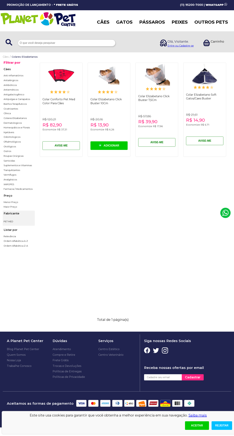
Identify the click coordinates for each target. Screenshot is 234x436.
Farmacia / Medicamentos (18, 189)
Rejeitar (222, 425)
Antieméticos (11, 89)
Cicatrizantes (11, 108)
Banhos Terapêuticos (15, 104)
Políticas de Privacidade (69, 377)
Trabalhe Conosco (19, 366)
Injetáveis (9, 132)
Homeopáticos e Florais (17, 127)
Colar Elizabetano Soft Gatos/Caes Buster (201, 96)
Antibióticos (10, 85)
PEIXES (180, 22)
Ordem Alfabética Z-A (16, 246)
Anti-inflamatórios (13, 75)
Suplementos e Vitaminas (18, 165)
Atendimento (62, 349)
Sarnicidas (9, 160)
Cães (6, 56)
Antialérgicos (11, 80)
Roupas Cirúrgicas (13, 156)
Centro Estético (109, 349)
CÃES (103, 22)
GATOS (124, 22)
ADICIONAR (109, 145)
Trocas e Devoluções (67, 366)
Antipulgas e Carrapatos (17, 99)
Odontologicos (12, 137)
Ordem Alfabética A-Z (16, 241)
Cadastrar (192, 377)
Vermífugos (10, 175)
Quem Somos (16, 354)
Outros (7, 151)
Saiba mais (197, 415)
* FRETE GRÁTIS (66, 5)
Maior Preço (10, 207)
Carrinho (217, 41)
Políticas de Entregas (67, 371)
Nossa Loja (14, 360)
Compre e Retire (64, 354)
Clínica (7, 113)
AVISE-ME (61, 145)
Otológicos (10, 146)
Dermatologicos (13, 123)
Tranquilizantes (12, 170)
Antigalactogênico (14, 94)
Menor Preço (11, 202)
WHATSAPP (216, 5)
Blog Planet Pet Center (23, 349)
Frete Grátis (61, 360)
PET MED (8, 221)
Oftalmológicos (12, 141)
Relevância (10, 236)
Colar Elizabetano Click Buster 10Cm (106, 101)
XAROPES (9, 184)
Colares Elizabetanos (15, 118)
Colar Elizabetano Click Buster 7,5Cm (154, 98)
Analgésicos (10, 179)
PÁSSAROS (152, 22)
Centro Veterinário (111, 354)
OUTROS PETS (211, 22)
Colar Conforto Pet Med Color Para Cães (58, 101)
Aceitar (197, 425)
